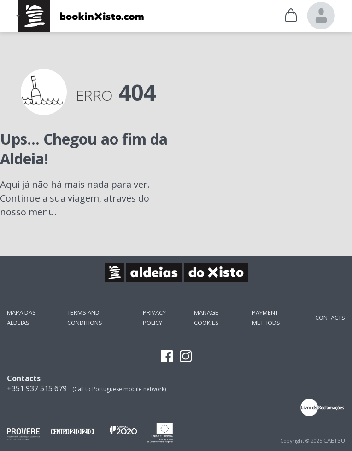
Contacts (330, 317)
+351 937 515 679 (37, 388)
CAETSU (334, 440)
